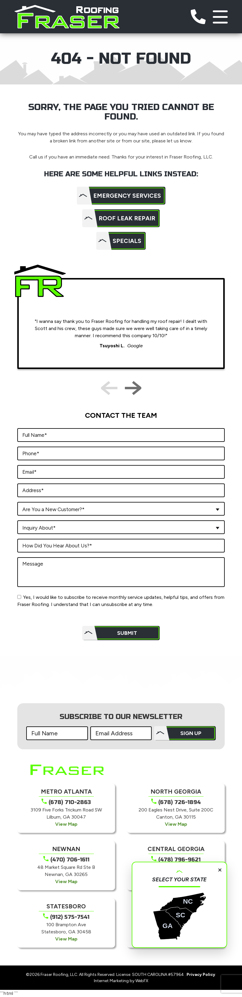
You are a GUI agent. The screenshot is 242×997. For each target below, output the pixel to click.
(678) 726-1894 (179, 802)
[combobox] (121, 509)
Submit (127, 633)
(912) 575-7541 (69, 917)
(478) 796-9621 (179, 859)
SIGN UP (190, 733)
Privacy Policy (201, 974)
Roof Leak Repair (127, 218)
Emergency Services (127, 195)
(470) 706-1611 (69, 859)
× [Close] (219, 869)
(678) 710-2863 (70, 802)
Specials (127, 240)
